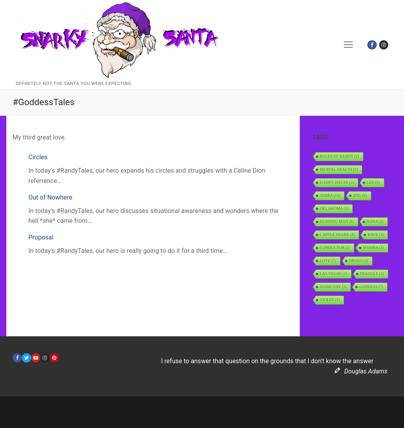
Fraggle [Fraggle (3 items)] (372, 274)
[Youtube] (35, 357)
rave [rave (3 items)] (375, 234)
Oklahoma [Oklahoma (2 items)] (334, 208)
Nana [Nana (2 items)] (375, 221)
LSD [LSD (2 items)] (373, 182)
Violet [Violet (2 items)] (330, 300)
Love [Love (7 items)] (328, 260)
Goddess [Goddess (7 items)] (371, 287)
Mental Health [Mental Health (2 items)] (339, 169)
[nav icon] (348, 44)
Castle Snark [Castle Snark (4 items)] (337, 234)
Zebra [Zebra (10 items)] (330, 195)
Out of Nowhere (50, 197)
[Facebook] (371, 44)
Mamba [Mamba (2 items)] (373, 247)
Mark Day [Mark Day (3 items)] (333, 287)
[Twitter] (26, 357)
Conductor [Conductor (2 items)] (335, 247)
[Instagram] (383, 44)
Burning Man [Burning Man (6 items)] (337, 221)
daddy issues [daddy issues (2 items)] (337, 182)
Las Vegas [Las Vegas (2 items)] (333, 274)
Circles (38, 157)
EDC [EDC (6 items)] (360, 195)
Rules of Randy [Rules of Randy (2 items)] (339, 156)
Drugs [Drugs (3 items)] (358, 260)
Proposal (40, 237)
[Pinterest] (54, 357)
